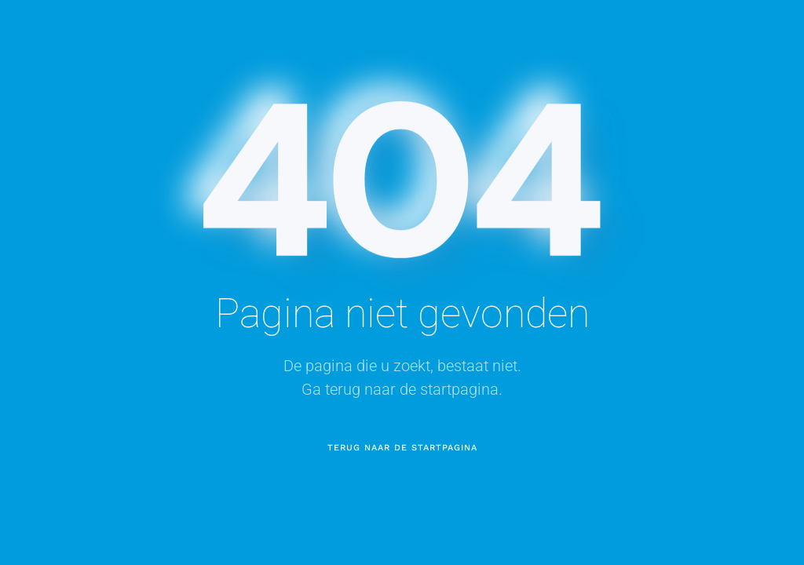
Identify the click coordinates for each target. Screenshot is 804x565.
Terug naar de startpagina (402, 448)
